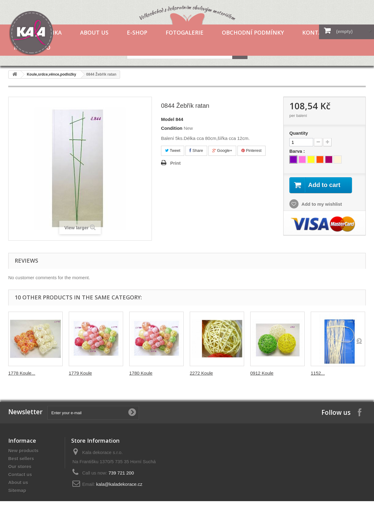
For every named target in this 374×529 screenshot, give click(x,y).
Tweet (172, 150)
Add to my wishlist (321, 204)
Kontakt (315, 32)
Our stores (19, 466)
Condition (171, 128)
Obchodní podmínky (253, 32)
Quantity (298, 133)
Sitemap (17, 490)
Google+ (222, 150)
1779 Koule (80, 373)
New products (23, 450)
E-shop (137, 32)
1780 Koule (140, 373)
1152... (318, 373)
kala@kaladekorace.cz (119, 484)
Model (167, 119)
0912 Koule (261, 373)
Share (196, 150)
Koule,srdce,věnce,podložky (51, 74)
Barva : (297, 151)
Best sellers (21, 458)
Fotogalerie (185, 32)
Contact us (20, 474)
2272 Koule (201, 373)
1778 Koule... (21, 373)
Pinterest (251, 150)
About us (94, 32)
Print (175, 163)
